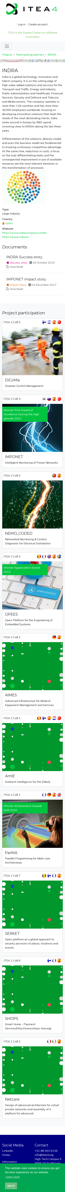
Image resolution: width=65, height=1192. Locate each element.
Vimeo (6, 1155)
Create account (37, 24)
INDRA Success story (24, 257)
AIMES (11, 695)
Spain (9, 223)
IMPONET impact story (26, 279)
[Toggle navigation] (7, 46)
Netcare (12, 1099)
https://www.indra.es (15, 237)
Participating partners (30, 54)
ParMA (11, 852)
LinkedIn (7, 1150)
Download (16, 266)
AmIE (10, 776)
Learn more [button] (13, 1176)
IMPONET (14, 456)
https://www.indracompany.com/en (24, 232)
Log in (21, 24)
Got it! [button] (11, 1185)
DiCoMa (12, 380)
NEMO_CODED (18, 533)
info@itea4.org (44, 1155)
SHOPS (11, 1018)
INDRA (51, 54)
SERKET (12, 933)
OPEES (11, 614)
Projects (7, 54)
